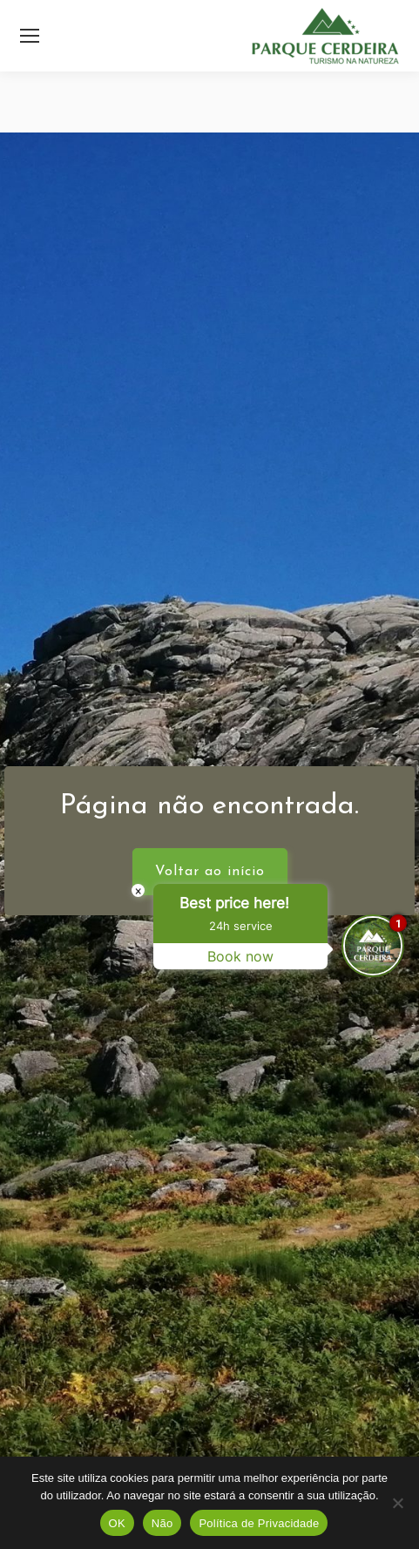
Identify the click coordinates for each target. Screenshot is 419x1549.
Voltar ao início (210, 872)
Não (162, 1523)
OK (117, 1523)
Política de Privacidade (259, 1523)
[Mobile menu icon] (29, 36)
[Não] (397, 1503)
